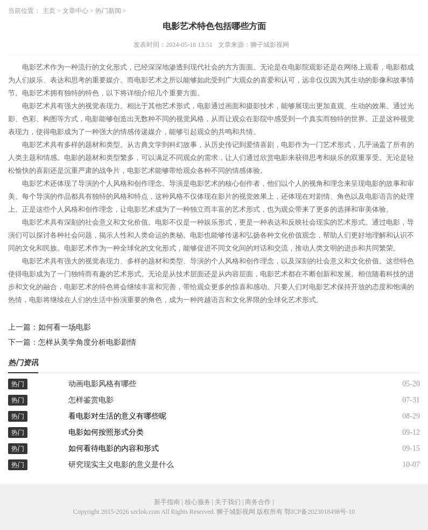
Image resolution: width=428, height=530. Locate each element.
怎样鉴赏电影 (91, 400)
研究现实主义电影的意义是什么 (121, 465)
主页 (49, 11)
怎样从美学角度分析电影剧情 (87, 342)
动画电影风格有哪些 (102, 384)
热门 (17, 384)
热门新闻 (108, 11)
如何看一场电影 (64, 327)
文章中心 (75, 11)
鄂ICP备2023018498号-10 (319, 511)
